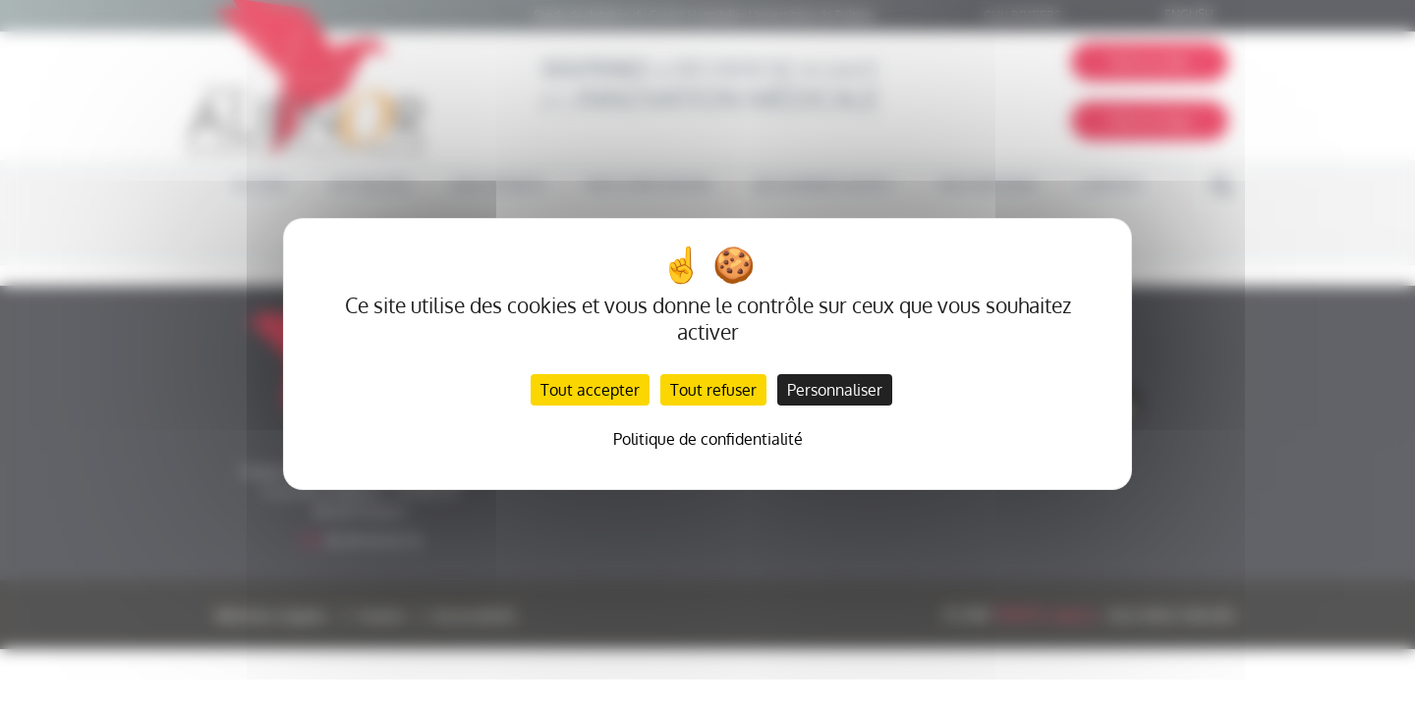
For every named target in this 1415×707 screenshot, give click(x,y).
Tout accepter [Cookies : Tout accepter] (590, 390)
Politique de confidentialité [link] (708, 439)
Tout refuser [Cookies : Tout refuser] (713, 390)
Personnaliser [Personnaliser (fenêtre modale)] (834, 390)
